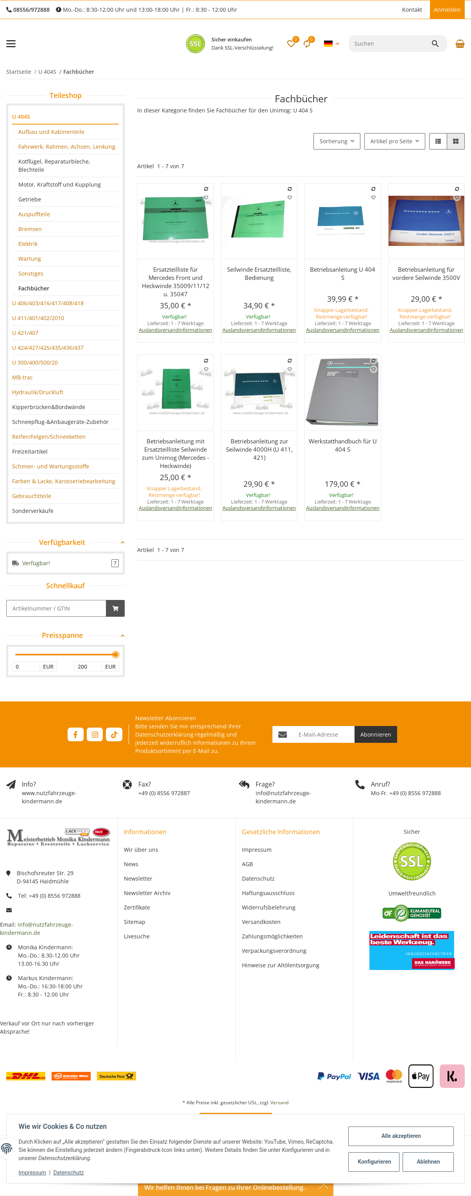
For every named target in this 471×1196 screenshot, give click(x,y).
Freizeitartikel (30, 451)
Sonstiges (30, 273)
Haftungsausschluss (268, 893)
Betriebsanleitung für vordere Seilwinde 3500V (426, 273)
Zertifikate (137, 907)
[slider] (116, 655)
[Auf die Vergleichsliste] (206, 189)
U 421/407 (25, 332)
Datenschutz (69, 1172)
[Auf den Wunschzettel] (206, 197)
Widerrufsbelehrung (268, 907)
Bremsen (30, 229)
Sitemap (134, 921)
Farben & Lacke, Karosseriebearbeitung (63, 481)
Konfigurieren (374, 1162)
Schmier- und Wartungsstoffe (50, 466)
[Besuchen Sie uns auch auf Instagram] (95, 734)
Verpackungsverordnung (274, 950)
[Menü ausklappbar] (11, 43)
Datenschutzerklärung (164, 734)
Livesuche (137, 936)
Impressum (33, 1172)
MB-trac (22, 377)
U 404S (21, 116)
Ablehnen (427, 1162)
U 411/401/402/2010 (38, 318)
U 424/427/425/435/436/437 (48, 347)
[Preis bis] (88, 667)
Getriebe (29, 199)
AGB (247, 864)
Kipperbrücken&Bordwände (48, 407)
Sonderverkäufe (33, 510)
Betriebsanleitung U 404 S (342, 273)
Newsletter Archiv (147, 893)
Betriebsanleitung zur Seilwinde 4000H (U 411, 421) (259, 449)
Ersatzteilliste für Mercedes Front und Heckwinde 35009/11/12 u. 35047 (176, 281)
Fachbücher (33, 288)
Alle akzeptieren (400, 1136)
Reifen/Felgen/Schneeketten (49, 436)
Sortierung (333, 141)
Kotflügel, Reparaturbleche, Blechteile (54, 165)
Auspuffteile (34, 214)
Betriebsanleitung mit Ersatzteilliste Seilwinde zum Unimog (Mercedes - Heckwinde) (175, 453)
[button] (394, 10)
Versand (279, 1102)
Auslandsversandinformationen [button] (175, 329)
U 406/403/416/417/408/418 (48, 303)
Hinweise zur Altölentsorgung (280, 965)
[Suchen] (390, 43)
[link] (65, 117)
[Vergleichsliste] (307, 44)
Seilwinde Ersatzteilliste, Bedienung (259, 273)
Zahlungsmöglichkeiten (272, 936)
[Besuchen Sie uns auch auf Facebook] (76, 734)
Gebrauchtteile (31, 496)
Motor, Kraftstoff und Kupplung (59, 184)
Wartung (29, 258)
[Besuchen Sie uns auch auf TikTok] (114, 734)
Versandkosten (261, 921)
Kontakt (412, 9)
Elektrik (28, 243)
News (131, 864)
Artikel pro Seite (391, 141)
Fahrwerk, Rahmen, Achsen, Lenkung (66, 146)
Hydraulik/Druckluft (37, 392)
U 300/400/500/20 (35, 362)
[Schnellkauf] (56, 608)
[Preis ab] (26, 667)
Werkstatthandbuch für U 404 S (343, 445)
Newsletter (138, 878)
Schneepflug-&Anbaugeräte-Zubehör (60, 421)
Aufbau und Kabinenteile (51, 131)
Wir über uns (141, 849)
